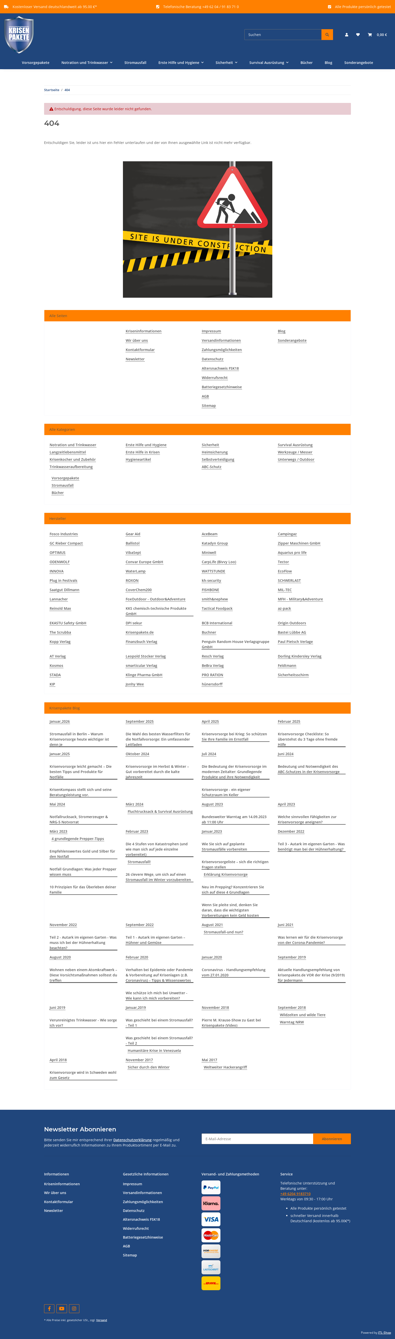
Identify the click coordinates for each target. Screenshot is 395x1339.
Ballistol (133, 543)
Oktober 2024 (137, 753)
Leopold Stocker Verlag (146, 656)
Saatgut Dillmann (64, 589)
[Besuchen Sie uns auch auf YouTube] (61, 1308)
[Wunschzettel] (358, 34)
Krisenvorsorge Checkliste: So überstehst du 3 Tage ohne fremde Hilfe (308, 739)
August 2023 (212, 804)
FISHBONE (210, 589)
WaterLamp (136, 571)
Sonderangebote (358, 62)
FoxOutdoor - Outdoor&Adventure (155, 599)
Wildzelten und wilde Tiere (302, 1014)
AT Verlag (58, 656)
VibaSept (133, 552)
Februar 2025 (289, 721)
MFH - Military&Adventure (300, 599)
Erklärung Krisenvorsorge (226, 874)
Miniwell (209, 552)
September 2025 (140, 721)
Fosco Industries (64, 533)
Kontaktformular (140, 349)
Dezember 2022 (291, 831)
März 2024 (134, 804)
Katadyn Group (215, 543)
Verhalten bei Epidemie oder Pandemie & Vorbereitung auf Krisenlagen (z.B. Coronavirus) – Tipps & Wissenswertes (159, 975)
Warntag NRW (292, 1022)
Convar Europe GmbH (144, 561)
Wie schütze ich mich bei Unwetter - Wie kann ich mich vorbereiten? (156, 995)
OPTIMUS (57, 552)
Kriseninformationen (143, 331)
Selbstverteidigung (218, 459)
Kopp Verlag (60, 641)
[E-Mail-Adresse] (257, 1138)
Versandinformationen (221, 340)
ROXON (132, 580)
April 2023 (286, 804)
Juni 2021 (285, 924)
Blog (328, 62)
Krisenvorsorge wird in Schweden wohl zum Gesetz (83, 1075)
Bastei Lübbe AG (292, 632)
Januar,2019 (136, 1007)
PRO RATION (212, 674)
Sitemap (209, 405)
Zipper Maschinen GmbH (299, 543)
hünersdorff (212, 684)
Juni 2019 (57, 1007)
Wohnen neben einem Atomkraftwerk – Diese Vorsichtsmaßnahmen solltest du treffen (83, 975)
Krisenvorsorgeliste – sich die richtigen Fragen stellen (235, 864)
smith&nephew (215, 599)
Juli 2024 (209, 753)
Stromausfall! (139, 861)
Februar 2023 (137, 831)
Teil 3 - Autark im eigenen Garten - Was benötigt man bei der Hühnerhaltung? (311, 846)
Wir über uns (137, 340)
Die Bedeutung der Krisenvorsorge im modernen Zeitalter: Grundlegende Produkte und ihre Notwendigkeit (234, 771)
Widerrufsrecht (215, 377)
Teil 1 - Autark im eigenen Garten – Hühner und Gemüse (155, 940)
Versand (101, 1320)
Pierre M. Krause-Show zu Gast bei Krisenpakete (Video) (231, 1023)
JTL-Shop (384, 1332)
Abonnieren (332, 1138)
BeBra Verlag (213, 665)
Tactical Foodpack (217, 608)
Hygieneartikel (138, 459)
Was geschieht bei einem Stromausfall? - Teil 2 (159, 1041)
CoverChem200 (139, 589)
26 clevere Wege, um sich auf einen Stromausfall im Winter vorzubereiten (158, 877)
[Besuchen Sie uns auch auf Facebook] (49, 1308)
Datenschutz (212, 359)
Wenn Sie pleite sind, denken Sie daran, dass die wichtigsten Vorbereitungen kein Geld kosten (230, 910)
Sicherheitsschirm (293, 674)
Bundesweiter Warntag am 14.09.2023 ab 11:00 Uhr (234, 819)
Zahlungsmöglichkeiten (222, 349)
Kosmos (56, 665)
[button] (346, 34)
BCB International (217, 623)
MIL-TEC (285, 589)
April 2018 (58, 1059)
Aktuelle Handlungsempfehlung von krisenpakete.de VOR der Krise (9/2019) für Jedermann (311, 975)
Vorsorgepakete (65, 478)
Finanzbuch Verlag (141, 641)
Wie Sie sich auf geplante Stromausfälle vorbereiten (224, 846)
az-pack (284, 608)
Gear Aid (133, 533)
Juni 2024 (285, 753)
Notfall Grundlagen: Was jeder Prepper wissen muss (83, 872)
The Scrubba (60, 632)
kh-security (211, 580)
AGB (205, 396)
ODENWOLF (60, 561)
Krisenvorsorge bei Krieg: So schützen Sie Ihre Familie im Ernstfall (234, 737)
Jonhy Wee (135, 684)
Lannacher (59, 599)
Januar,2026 (60, 721)
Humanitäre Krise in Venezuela (154, 1050)
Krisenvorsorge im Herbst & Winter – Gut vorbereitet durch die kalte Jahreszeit (157, 771)
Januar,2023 (212, 831)
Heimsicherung (215, 452)
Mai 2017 (209, 1059)
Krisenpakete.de (140, 632)
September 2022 (140, 924)
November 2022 (63, 924)
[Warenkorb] (377, 34)
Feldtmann (287, 665)
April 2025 (210, 721)
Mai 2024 (57, 804)
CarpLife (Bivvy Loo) (219, 561)
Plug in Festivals (63, 580)
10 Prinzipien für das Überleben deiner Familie (83, 890)
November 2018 (215, 1007)
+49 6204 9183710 (295, 1193)
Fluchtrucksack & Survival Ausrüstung (160, 811)
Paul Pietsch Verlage (295, 641)
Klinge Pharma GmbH (144, 674)
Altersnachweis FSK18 (220, 368)
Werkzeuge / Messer (295, 452)
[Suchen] (283, 34)
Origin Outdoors (292, 623)
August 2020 (60, 957)
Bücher (58, 492)
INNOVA (56, 571)
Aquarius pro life (292, 552)
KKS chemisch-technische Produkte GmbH (156, 611)
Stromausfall (63, 485)
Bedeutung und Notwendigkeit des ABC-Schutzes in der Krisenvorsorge (309, 769)
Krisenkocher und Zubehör (73, 459)
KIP (52, 684)
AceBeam (209, 533)
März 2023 (58, 831)
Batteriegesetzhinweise (222, 387)
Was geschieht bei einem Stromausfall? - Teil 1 (159, 1023)
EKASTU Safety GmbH (68, 623)
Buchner (209, 632)
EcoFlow (285, 571)
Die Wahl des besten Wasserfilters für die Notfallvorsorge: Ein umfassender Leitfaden (158, 739)
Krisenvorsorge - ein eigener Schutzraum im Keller (226, 792)
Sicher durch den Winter (149, 1067)
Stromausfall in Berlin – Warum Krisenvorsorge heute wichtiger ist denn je (79, 739)
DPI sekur (134, 623)
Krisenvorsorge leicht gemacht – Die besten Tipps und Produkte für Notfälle (81, 771)
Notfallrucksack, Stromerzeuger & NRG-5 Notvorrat (79, 819)
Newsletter (135, 359)
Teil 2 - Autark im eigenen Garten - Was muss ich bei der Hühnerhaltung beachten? (83, 942)
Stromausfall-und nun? (223, 932)
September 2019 (292, 957)
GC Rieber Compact (66, 543)
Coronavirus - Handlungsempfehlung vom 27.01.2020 (234, 972)
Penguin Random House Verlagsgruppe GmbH (235, 644)
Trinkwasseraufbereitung (71, 466)
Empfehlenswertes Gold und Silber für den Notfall (82, 854)
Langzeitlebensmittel (68, 452)
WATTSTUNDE (213, 571)
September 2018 (292, 1007)
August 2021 (212, 924)
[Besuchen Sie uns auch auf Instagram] (74, 1308)
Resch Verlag (213, 656)
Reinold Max (60, 608)
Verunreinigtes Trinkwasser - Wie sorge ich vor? (83, 1023)
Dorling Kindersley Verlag (299, 656)
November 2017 (139, 1059)
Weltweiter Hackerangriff (225, 1067)
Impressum (211, 331)
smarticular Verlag (141, 665)
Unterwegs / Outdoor (296, 459)
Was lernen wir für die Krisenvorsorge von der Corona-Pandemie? (310, 940)
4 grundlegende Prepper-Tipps (78, 838)
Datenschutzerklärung (132, 1139)
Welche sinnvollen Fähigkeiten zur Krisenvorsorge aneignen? (307, 819)
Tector (283, 561)
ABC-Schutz (211, 466)
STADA (55, 674)
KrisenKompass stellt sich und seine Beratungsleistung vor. (81, 792)
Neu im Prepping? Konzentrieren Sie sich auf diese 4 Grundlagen (233, 890)
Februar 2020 (137, 957)
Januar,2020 (212, 957)
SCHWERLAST (289, 580)
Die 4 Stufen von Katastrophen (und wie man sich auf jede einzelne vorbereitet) (157, 849)
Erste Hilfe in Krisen (143, 452)
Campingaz (287, 533)
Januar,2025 (60, 753)
